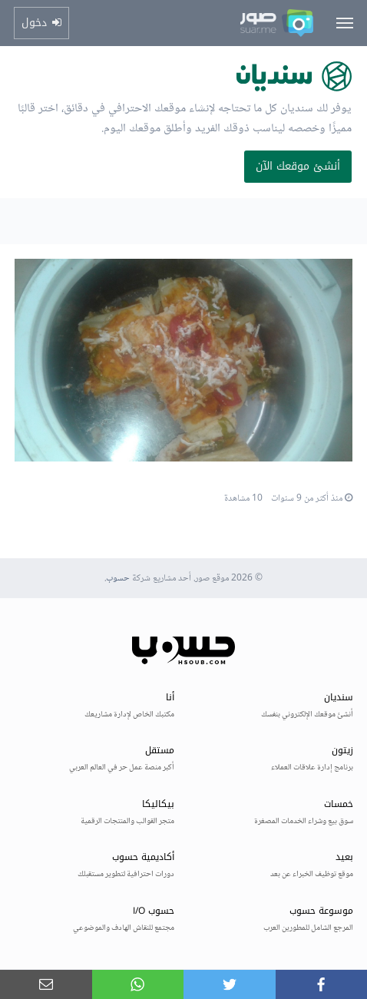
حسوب (118, 579)
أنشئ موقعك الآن (298, 166)
